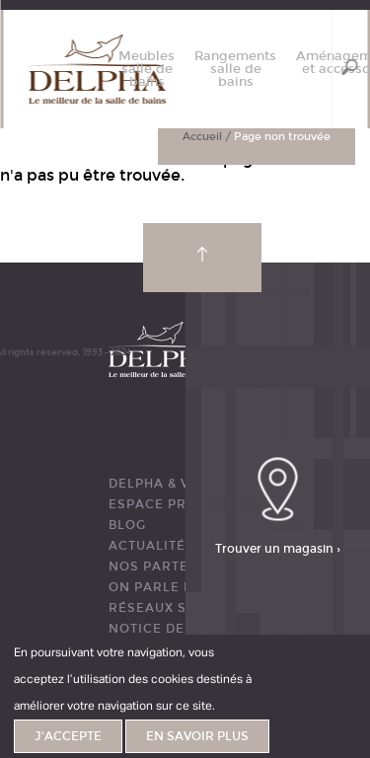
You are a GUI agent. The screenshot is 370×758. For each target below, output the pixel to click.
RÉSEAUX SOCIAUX (175, 608)
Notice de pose (167, 629)
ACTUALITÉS (151, 546)
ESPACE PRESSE (165, 504)
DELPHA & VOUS (164, 484)
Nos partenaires (175, 566)
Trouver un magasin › (277, 549)
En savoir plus (197, 736)
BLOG (127, 525)
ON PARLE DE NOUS (178, 587)
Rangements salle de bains (235, 69)
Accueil (202, 136)
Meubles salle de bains (146, 69)
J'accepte (68, 736)
